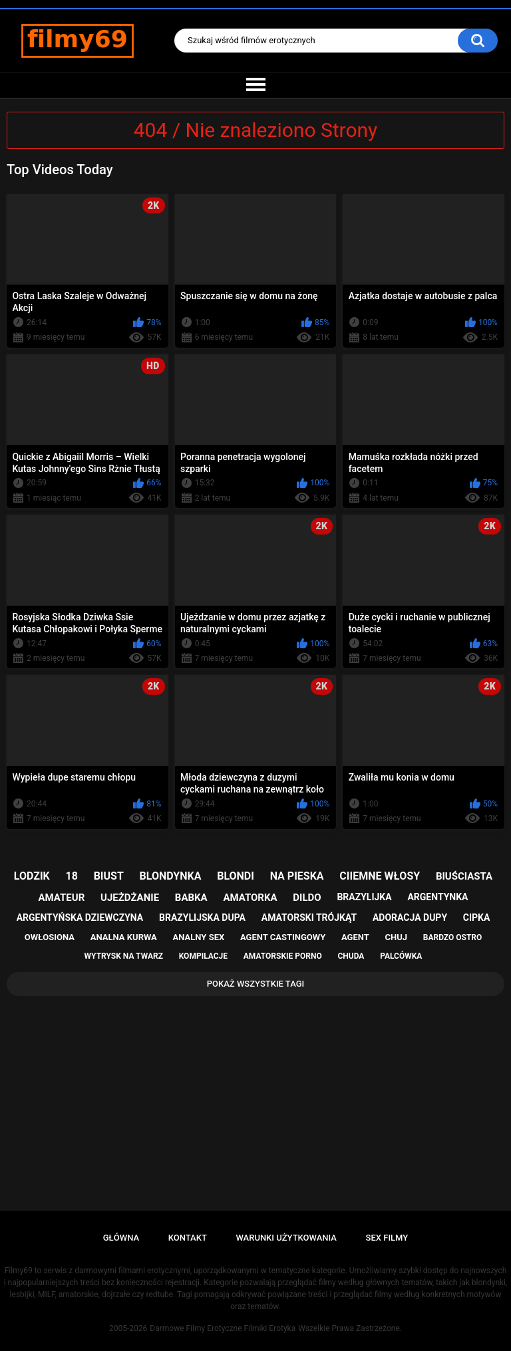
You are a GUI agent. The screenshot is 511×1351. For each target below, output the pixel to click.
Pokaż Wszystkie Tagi (256, 984)
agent (355, 937)
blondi (235, 876)
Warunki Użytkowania (286, 1238)
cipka (476, 917)
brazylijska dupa (202, 917)
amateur (62, 898)
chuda (350, 956)
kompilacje (203, 956)
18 (72, 876)
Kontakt (187, 1238)
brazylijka (364, 897)
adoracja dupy (410, 917)
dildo (307, 898)
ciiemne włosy (379, 876)
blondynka (171, 876)
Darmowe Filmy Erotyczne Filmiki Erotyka (222, 1328)
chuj (396, 937)
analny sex (199, 937)
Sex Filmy (387, 1238)
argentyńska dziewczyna (80, 917)
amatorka (250, 898)
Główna (121, 1238)
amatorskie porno (283, 956)
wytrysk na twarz (124, 956)
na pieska (297, 876)
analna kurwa (123, 937)
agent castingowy (282, 937)
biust (109, 876)
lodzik (32, 876)
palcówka (401, 956)
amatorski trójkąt (309, 917)
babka (191, 898)
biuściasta (464, 876)
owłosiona (50, 937)
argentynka (437, 897)
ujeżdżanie (129, 898)
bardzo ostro (452, 937)
